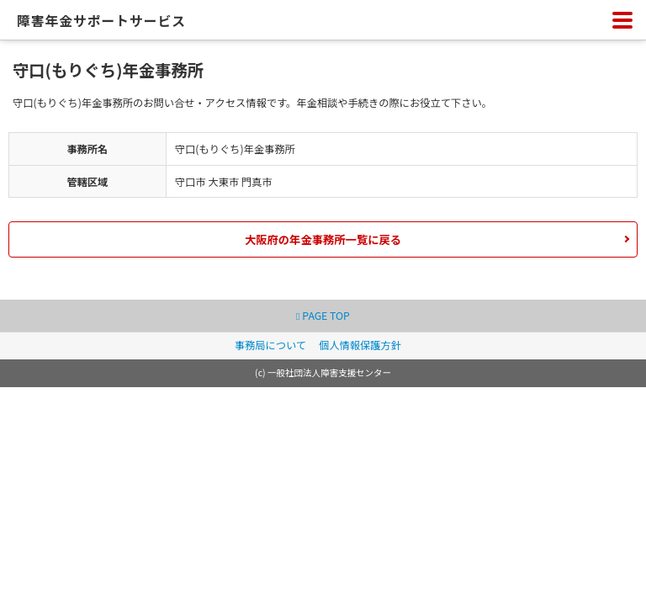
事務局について (270, 345)
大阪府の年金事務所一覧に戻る (323, 239)
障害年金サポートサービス (101, 20)
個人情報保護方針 (360, 345)
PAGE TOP (323, 315)
